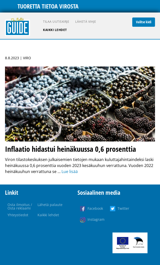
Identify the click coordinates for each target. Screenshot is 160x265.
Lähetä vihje (85, 22)
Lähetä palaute (50, 204)
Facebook (95, 208)
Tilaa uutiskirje (56, 22)
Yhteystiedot (18, 214)
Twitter (123, 208)
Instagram (96, 219)
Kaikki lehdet (55, 30)
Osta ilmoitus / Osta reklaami (20, 206)
